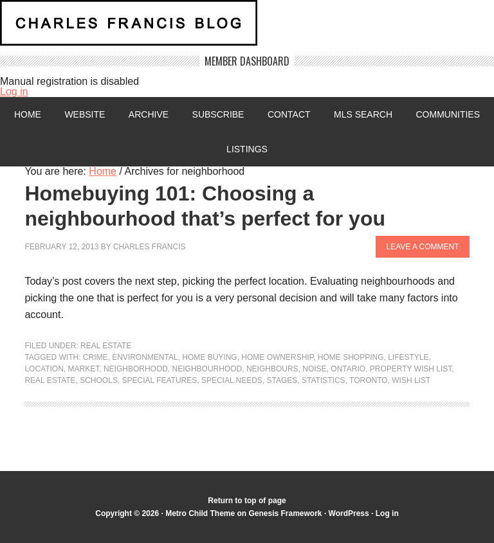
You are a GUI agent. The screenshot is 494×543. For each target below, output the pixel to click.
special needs (231, 380)
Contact (289, 114)
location (43, 368)
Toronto (368, 380)
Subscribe (218, 114)
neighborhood (136, 368)
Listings (247, 149)
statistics (323, 380)
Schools (99, 380)
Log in (14, 91)
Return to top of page (247, 500)
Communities (448, 114)
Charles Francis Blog (247, 28)
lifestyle (408, 357)
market (84, 368)
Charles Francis (149, 246)
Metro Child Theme (200, 513)
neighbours (272, 368)
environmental (145, 357)
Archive (149, 114)
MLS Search (363, 114)
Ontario (348, 368)
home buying (209, 357)
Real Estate (105, 345)
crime (95, 357)
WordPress (349, 513)
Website (84, 114)
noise (314, 368)
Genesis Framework (285, 513)
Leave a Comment (422, 246)
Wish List (411, 380)
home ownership (277, 357)
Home (27, 114)
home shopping (351, 357)
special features (159, 380)
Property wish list (411, 368)
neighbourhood (207, 368)
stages (282, 380)
